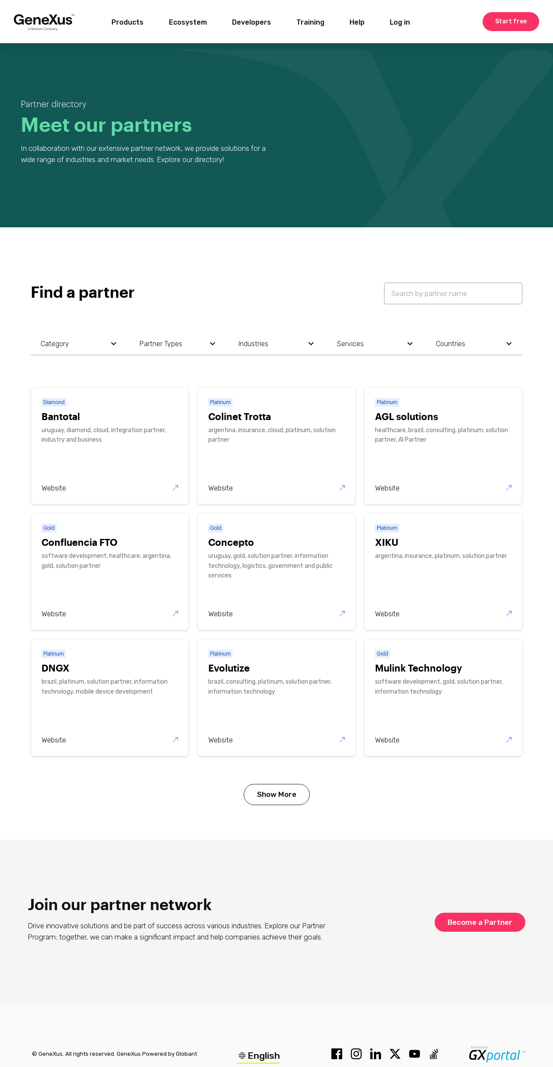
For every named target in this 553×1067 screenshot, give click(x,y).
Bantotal (60, 416)
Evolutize (229, 667)
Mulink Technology (418, 667)
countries (450, 344)
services (350, 344)
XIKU (386, 542)
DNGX (55, 667)
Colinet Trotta (239, 416)
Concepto (231, 542)
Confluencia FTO (79, 542)
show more (276, 794)
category (55, 344)
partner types (161, 344)
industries (253, 344)
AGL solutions (406, 416)
